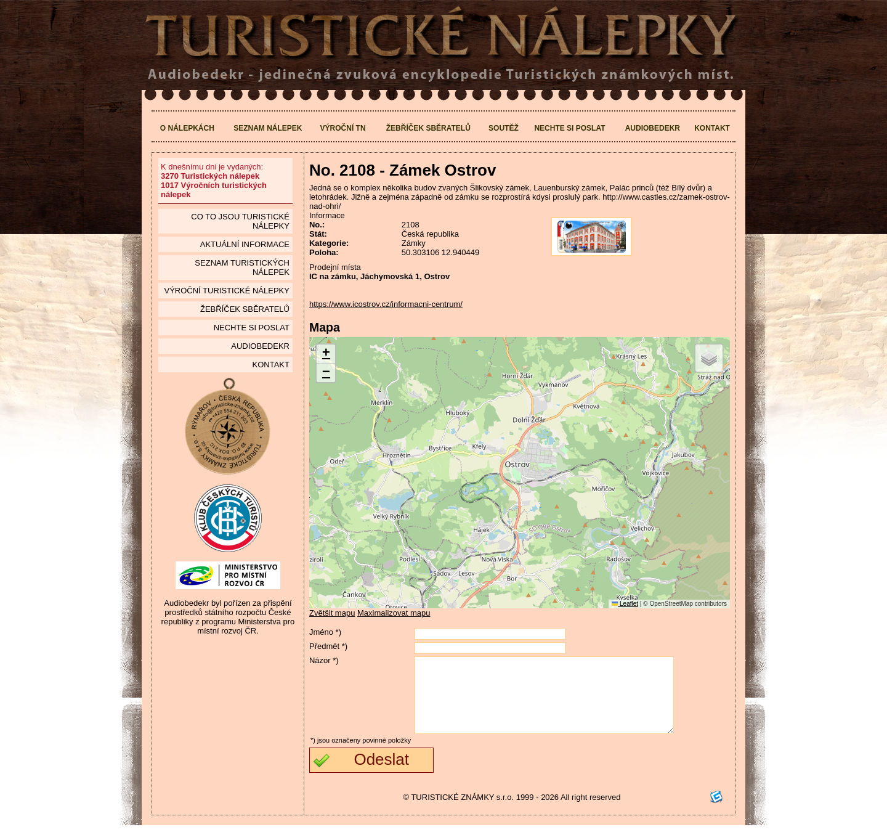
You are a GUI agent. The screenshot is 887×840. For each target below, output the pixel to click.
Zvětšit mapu (332, 613)
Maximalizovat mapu (394, 613)
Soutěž (503, 128)
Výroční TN (343, 128)
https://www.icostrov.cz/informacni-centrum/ (386, 304)
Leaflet (625, 603)
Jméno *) (325, 632)
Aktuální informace (245, 244)
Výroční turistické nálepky (226, 290)
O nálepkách (187, 128)
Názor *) (324, 660)
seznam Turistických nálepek (242, 267)
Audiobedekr (652, 128)
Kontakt (712, 128)
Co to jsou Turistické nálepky (240, 221)
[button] (326, 354)
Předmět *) (328, 646)
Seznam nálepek (267, 128)
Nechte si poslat (569, 128)
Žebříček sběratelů (428, 128)
